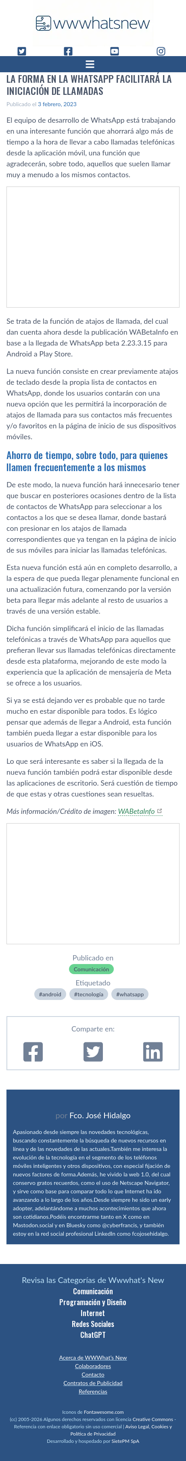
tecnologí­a (90, 994)
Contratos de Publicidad (92, 1382)
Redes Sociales (93, 1323)
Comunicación (91, 969)
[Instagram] (164, 51)
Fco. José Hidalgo (100, 1115)
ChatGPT (93, 1334)
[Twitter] (25, 51)
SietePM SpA (125, 1441)
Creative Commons (153, 1419)
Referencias (93, 1391)
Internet (93, 1313)
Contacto (93, 1374)
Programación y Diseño (92, 1302)
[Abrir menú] (93, 64)
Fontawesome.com (104, 1412)
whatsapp (131, 994)
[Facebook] (71, 51)
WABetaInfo (136, 811)
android (51, 994)
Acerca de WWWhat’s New (93, 1357)
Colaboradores (93, 1365)
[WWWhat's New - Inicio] (93, 23)
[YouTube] (118, 51)
